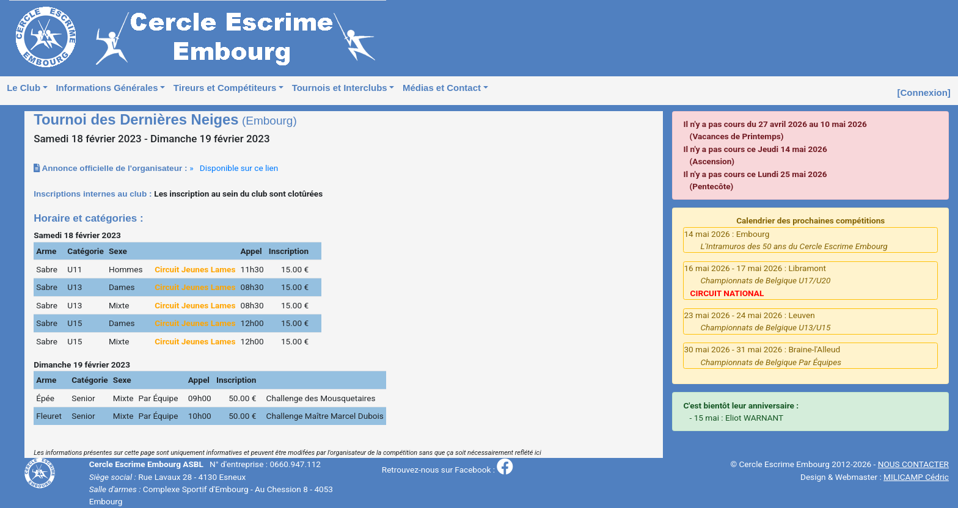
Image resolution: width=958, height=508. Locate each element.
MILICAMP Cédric (916, 477)
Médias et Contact (442, 87)
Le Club (23, 87)
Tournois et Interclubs (339, 87)
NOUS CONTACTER (913, 464)
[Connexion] (924, 92)
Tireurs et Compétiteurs (225, 87)
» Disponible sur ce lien (233, 168)
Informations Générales (107, 87)
